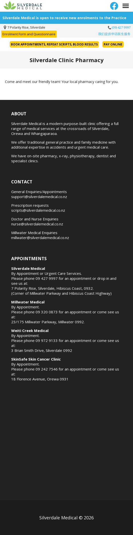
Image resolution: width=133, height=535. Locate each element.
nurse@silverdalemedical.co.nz (37, 223)
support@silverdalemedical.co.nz (39, 196)
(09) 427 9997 (121, 27)
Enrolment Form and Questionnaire (28, 34)
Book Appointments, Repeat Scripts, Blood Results (54, 44)
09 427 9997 (47, 278)
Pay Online (113, 44)
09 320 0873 (47, 311)
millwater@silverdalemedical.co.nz (40, 237)
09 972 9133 (47, 340)
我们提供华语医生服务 (114, 34)
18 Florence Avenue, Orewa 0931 (40, 378)
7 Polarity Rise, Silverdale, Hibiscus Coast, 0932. (52, 288)
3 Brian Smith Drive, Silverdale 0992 (41, 350)
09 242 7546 (47, 369)
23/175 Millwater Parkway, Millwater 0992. (48, 321)
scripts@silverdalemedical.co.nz (38, 210)
